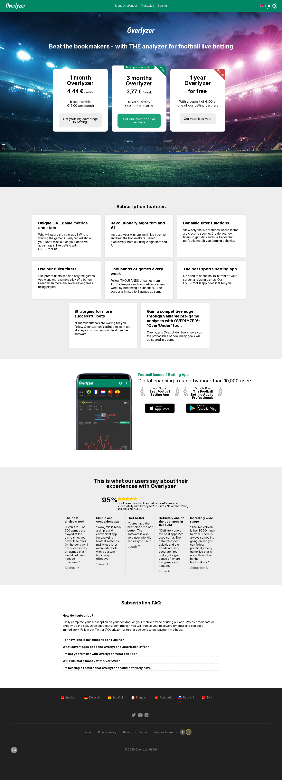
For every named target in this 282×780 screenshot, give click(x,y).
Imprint (143, 732)
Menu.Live (147, 5)
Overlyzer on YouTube (99, 327)
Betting (162, 5)
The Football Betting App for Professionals (203, 395)
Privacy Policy (107, 732)
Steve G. (102, 564)
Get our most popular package (139, 120)
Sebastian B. (199, 567)
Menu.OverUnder (126, 5)
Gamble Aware (163, 732)
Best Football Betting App (159, 393)
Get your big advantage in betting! (80, 120)
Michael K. (72, 567)
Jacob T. (134, 546)
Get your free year (198, 119)
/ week (88, 92)
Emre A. (165, 571)
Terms (87, 732)
